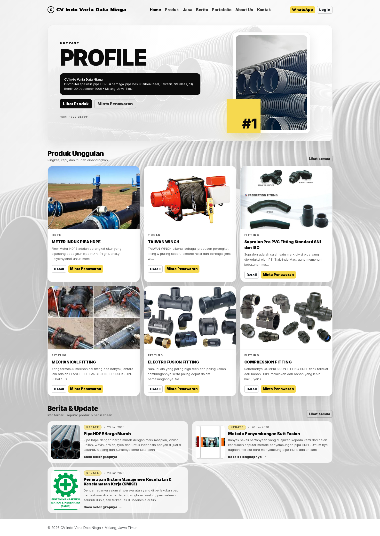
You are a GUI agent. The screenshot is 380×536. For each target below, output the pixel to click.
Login (324, 10)
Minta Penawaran (115, 103)
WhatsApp (302, 10)
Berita (202, 9)
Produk (172, 9)
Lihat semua (319, 159)
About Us (244, 9)
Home (155, 9)
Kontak (264, 9)
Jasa (187, 9)
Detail (59, 269)
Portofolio (221, 9)
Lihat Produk (76, 103)
